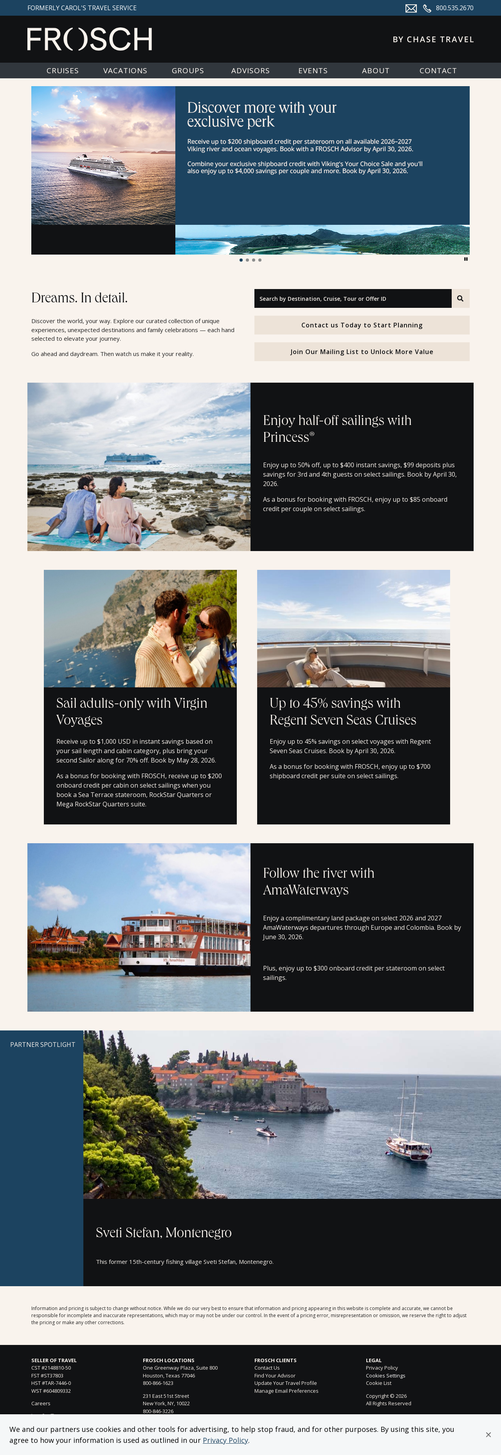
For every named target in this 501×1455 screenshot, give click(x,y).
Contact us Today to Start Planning (362, 325)
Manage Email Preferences (286, 1390)
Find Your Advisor (275, 1375)
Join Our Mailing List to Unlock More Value (362, 351)
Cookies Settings (385, 1376)
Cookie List (378, 1382)
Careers (40, 1403)
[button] (488, 1435)
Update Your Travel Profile (285, 1382)
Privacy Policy (225, 1440)
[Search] (461, 298)
